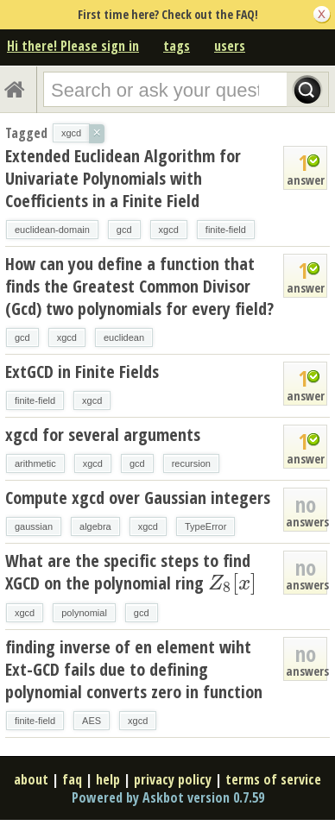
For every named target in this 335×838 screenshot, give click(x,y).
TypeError (205, 526)
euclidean (124, 337)
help (108, 779)
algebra (95, 526)
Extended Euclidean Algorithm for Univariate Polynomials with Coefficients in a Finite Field (123, 178)
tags (176, 45)
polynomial (84, 613)
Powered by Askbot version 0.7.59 (168, 797)
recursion (191, 463)
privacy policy (173, 779)
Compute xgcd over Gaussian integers (137, 497)
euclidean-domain (52, 229)
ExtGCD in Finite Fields (82, 371)
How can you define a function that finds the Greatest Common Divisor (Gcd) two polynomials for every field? (139, 286)
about (31, 779)
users (229, 45)
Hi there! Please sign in (73, 45)
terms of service (273, 779)
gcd (124, 229)
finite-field (225, 229)
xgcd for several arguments (102, 434)
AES (91, 720)
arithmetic (35, 463)
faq (72, 779)
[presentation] (232, 583)
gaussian (34, 526)
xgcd (169, 229)
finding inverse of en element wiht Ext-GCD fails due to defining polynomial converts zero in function (133, 669)
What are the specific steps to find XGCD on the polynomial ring (130, 572)
